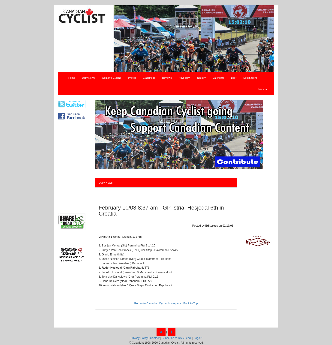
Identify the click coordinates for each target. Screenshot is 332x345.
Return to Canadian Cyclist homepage (157, 303)
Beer (233, 77)
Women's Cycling (111, 77)
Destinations (250, 77)
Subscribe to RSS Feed (176, 338)
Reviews (167, 77)
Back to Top (190, 303)
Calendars (218, 77)
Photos (132, 77)
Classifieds (149, 77)
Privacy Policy (139, 338)
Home (71, 77)
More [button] (262, 89)
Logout (198, 338)
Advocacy (184, 77)
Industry (201, 77)
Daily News (88, 77)
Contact (155, 338)
